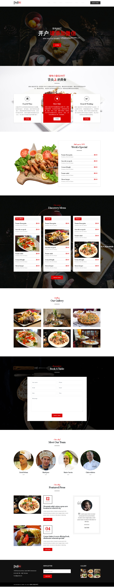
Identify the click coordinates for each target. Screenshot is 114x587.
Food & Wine (27, 104)
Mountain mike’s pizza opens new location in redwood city (55, 508)
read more (47, 519)
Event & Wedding (86, 104)
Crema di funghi (65, 167)
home (49, 3)
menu (61, 3)
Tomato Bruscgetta (66, 155)
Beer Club (57, 104)
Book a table (95, 3)
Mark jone (45, 473)
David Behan (23, 473)
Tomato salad (65, 173)
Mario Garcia (68, 473)
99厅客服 (57, 45)
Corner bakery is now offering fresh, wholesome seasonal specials (56, 538)
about (55, 3)
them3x (22, 585)
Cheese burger (65, 179)
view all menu (57, 277)
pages (82, 3)
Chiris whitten (90, 473)
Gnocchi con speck (66, 161)
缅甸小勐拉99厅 (34, 585)
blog (77, 3)
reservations (69, 3)
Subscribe (47, 576)
